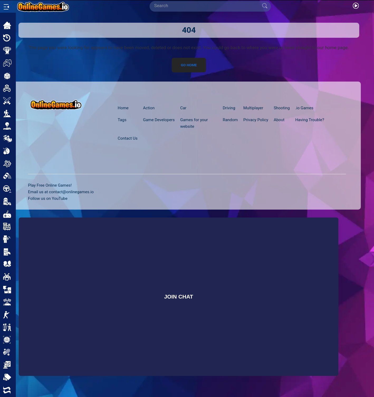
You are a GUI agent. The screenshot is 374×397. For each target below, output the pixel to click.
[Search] (208, 6)
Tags (122, 119)
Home (123, 108)
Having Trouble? (309, 119)
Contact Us (127, 138)
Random (230, 119)
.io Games (304, 108)
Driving (229, 108)
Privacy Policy (255, 119)
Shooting (282, 108)
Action (149, 108)
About (279, 119)
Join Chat (178, 297)
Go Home (189, 65)
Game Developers (159, 119)
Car (183, 108)
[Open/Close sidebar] (6, 7)
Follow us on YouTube (47, 198)
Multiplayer (253, 108)
